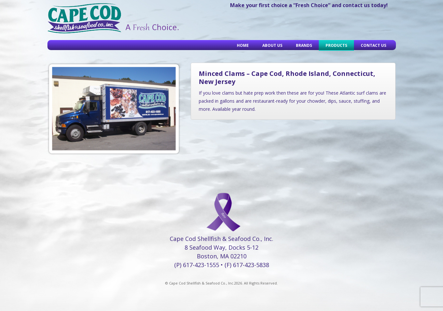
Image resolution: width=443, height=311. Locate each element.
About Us (272, 45)
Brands (304, 45)
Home (243, 45)
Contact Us (373, 45)
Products (336, 45)
